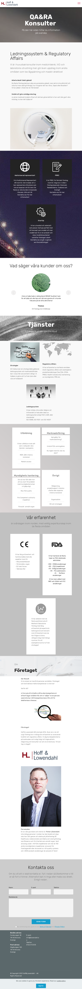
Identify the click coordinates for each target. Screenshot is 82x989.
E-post (33, 887)
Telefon (56, 887)
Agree (41, 986)
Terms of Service (45, 927)
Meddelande (13, 897)
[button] (14, 291)
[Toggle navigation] (79, 3)
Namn (11, 887)
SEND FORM (41, 922)
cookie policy (61, 981)
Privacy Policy (60, 927)
